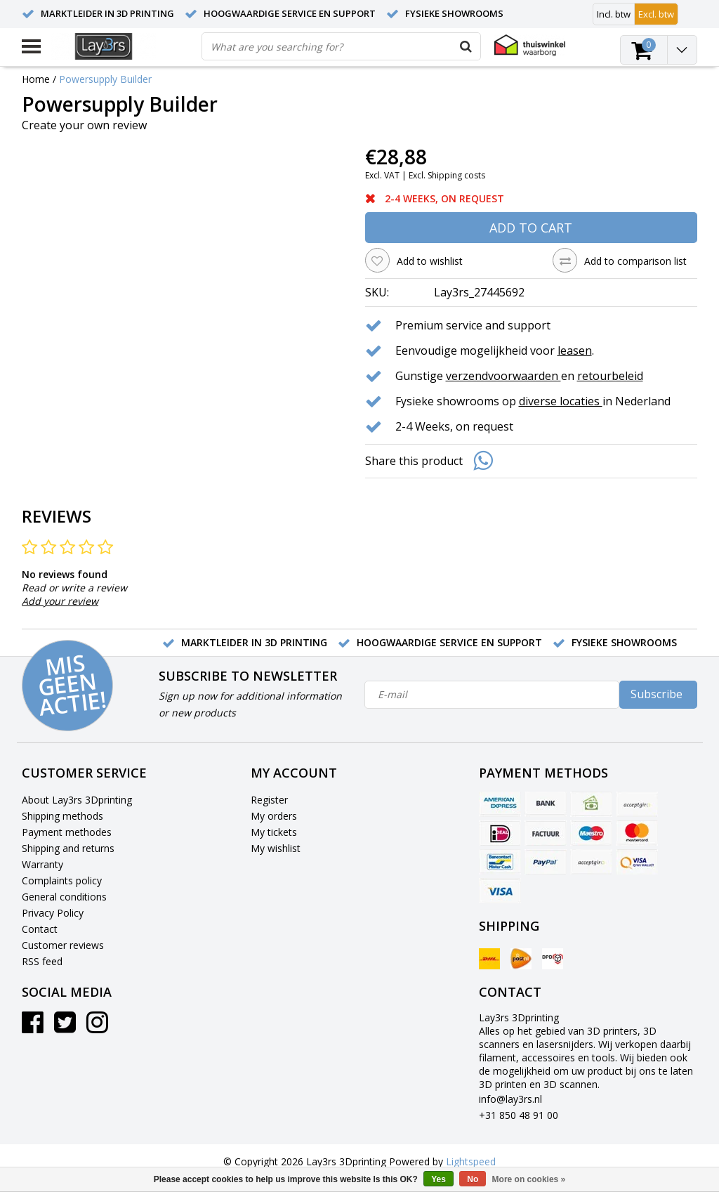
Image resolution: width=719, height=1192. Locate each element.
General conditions (64, 896)
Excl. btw (656, 14)
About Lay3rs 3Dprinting (77, 799)
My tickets (274, 832)
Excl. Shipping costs (447, 175)
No (472, 1179)
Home (36, 79)
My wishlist (276, 848)
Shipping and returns (68, 848)
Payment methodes (67, 832)
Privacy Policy (53, 912)
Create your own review (84, 125)
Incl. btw (614, 14)
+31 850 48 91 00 (518, 1115)
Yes (438, 1179)
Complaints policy (62, 880)
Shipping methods (62, 816)
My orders (274, 816)
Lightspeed (471, 1161)
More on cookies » (529, 1179)
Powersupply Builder (105, 79)
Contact (40, 929)
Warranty (42, 864)
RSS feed (42, 961)
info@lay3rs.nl (510, 1099)
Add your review (60, 601)
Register (269, 799)
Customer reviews (63, 945)
